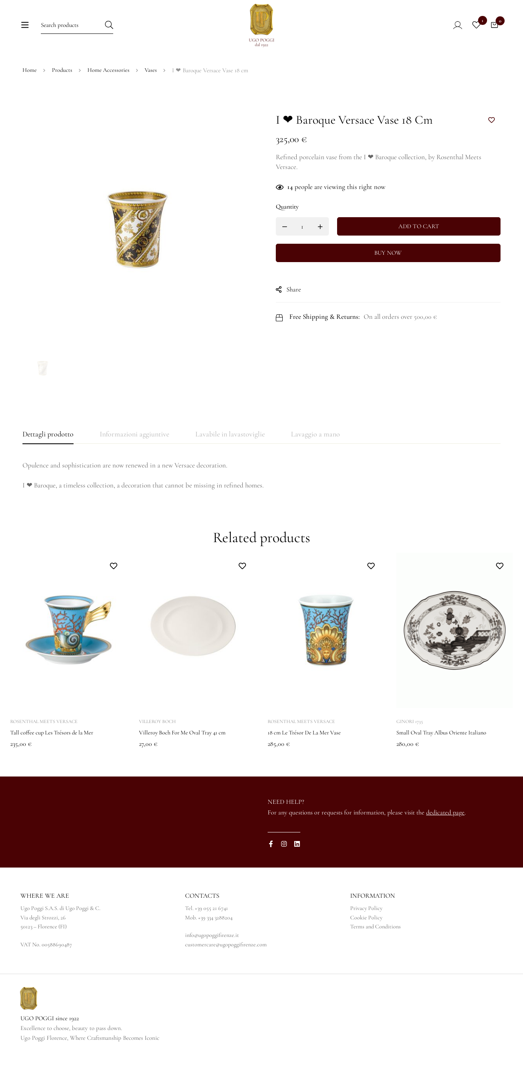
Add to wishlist (491, 153)
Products (62, 103)
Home (29, 103)
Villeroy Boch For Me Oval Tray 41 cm (188, 765)
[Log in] (447, 31)
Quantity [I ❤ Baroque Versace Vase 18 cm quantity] (295, 240)
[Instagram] (284, 877)
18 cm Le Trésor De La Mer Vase (310, 765)
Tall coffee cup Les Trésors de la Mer (57, 765)
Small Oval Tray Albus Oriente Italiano (446, 765)
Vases (152, 103)
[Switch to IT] (388, 70)
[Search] (127, 31)
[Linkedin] (297, 877)
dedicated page (445, 845)
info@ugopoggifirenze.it (212, 968)
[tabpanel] (261, 509)
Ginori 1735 (409, 754)
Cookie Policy (366, 950)
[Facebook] (271, 877)
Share (302, 322)
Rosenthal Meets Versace (44, 754)
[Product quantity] (310, 259)
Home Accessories (109, 103)
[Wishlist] (471, 31)
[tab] (48, 467)
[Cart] (492, 31)
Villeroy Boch (157, 754)
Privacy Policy (366, 941)
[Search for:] (75, 31)
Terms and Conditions (375, 959)
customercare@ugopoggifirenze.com (226, 977)
